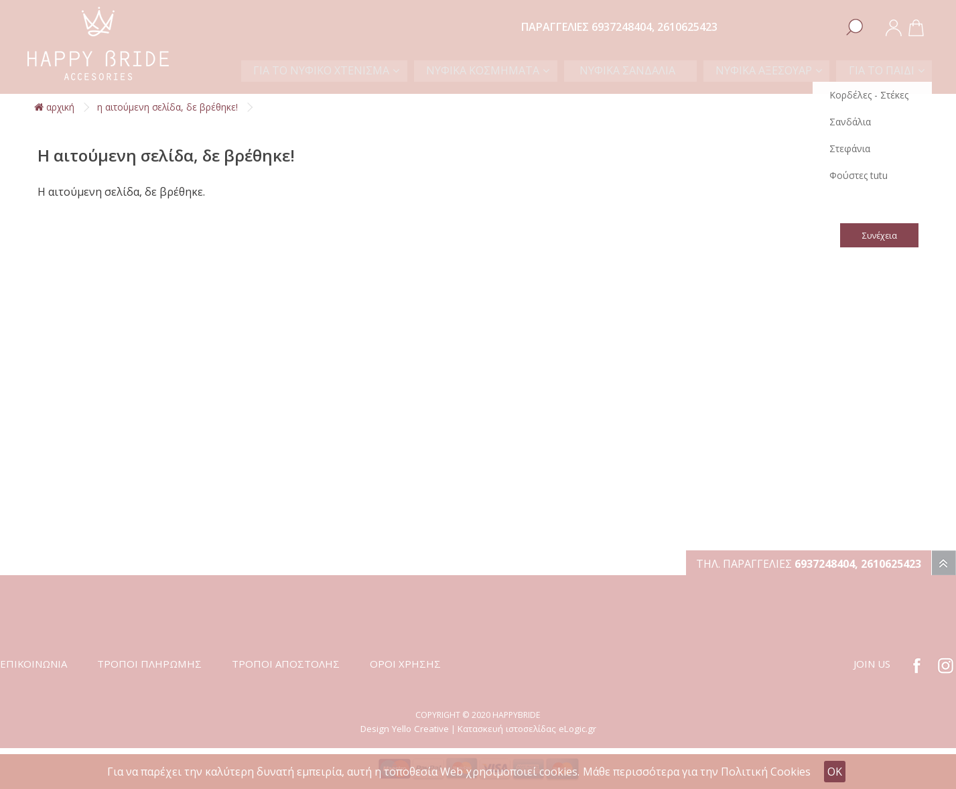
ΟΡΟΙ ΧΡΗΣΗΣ (405, 663)
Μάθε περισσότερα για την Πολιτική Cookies (697, 771)
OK (834, 771)
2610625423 (687, 26)
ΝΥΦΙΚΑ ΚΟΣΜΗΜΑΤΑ (500, 70)
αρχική (54, 107)
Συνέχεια (879, 235)
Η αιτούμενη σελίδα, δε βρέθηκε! (167, 107)
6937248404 (622, 26)
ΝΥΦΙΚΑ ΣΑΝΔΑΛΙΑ (638, 70)
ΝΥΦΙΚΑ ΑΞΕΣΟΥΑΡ (768, 70)
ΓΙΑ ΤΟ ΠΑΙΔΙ (882, 70)
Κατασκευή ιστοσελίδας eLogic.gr (527, 729)
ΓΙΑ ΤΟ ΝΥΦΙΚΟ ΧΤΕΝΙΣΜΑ (342, 70)
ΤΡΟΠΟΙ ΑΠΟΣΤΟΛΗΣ (286, 663)
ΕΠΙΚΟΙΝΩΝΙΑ (33, 663)
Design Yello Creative (404, 729)
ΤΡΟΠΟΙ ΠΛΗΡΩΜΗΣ (149, 663)
